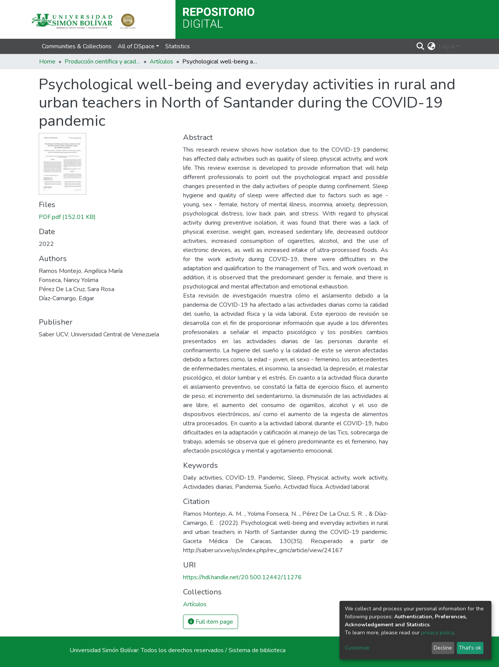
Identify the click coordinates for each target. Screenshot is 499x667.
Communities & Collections (77, 46)
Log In (447, 46)
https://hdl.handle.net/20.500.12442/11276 (242, 577)
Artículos (161, 61)
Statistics (177, 46)
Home (47, 61)
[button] (431, 46)
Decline (443, 647)
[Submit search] (420, 46)
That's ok (470, 647)
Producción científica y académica (103, 61)
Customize (357, 647)
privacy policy (437, 632)
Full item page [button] (210, 622)
